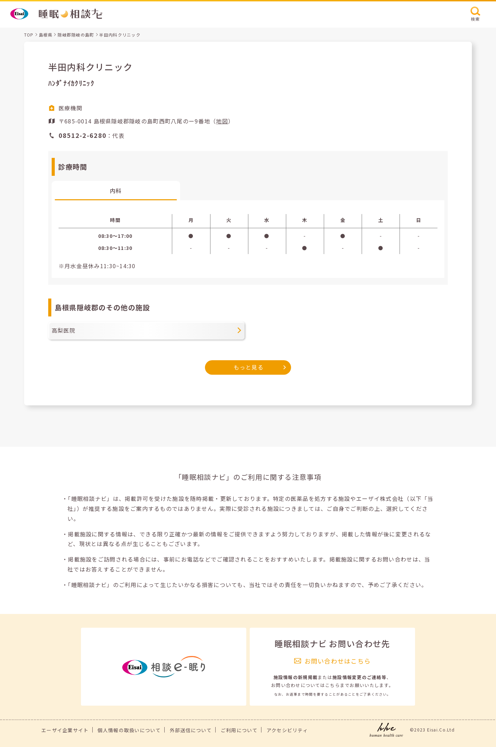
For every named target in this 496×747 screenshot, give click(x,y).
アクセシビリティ (287, 730)
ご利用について (239, 730)
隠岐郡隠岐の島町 (76, 35)
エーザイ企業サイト (65, 730)
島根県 (46, 35)
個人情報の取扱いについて (129, 730)
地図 (222, 121)
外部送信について (191, 730)
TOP (29, 35)
